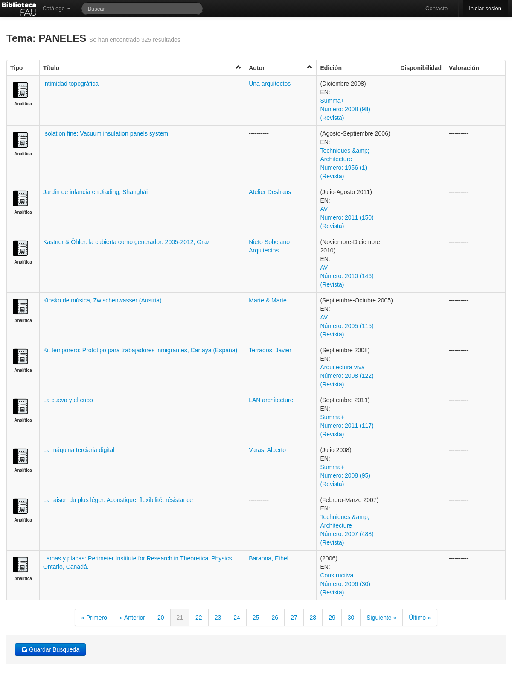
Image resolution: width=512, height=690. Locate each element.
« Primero (94, 617)
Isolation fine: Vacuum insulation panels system (105, 133)
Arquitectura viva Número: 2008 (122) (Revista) (346, 376)
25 (256, 617)
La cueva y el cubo (68, 400)
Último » (420, 617)
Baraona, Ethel (268, 558)
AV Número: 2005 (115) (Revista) (346, 326)
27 (294, 617)
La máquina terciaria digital (78, 449)
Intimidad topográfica (71, 83)
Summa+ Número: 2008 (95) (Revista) (345, 475)
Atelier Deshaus (270, 191)
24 (236, 617)
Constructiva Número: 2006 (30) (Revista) (345, 584)
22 (198, 617)
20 (160, 617)
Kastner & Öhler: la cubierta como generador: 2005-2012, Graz (126, 241)
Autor (281, 67)
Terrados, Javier (270, 350)
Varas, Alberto (267, 449)
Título (142, 67)
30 (351, 617)
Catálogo (57, 8)
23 (218, 617)
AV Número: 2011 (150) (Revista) (346, 217)
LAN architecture (271, 400)
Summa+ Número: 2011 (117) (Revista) (346, 426)
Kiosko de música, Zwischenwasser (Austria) (102, 300)
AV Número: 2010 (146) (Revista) (346, 276)
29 (332, 617)
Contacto (436, 8)
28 (313, 617)
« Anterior (132, 617)
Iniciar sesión (485, 8)
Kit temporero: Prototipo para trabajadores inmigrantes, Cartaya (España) (140, 350)
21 (180, 617)
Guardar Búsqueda (50, 649)
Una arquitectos (270, 83)
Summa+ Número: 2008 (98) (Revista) (345, 109)
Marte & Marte (268, 300)
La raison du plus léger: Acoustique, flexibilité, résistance (118, 499)
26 (274, 617)
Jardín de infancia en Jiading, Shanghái (95, 191)
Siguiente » (381, 617)
